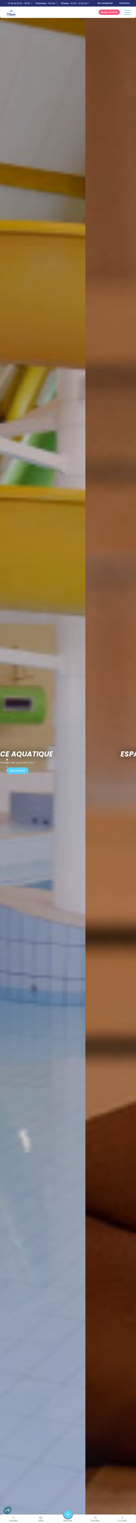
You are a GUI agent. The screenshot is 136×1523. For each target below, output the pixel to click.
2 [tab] (5, 759)
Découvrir (68, 770)
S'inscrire (124, 3)
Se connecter (105, 3)
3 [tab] (5, 762)
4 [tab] (5, 766)
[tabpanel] (68, 761)
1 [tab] (5, 755)
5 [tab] (5, 769)
